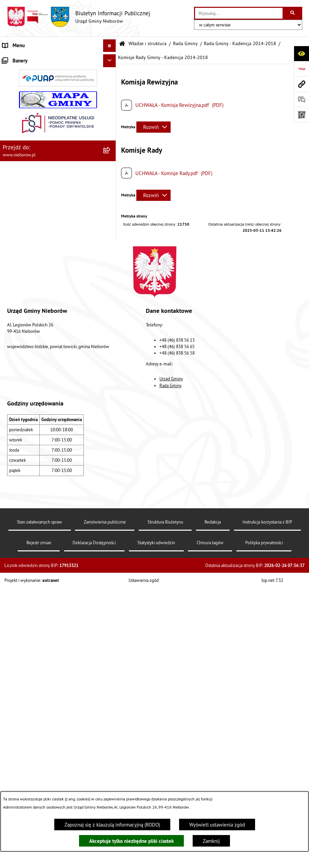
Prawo (9, 316)
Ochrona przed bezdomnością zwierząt (44, 354)
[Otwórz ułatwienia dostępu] (301, 53)
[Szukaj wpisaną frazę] (293, 13)
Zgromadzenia (18, 431)
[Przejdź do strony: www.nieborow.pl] (301, 84)
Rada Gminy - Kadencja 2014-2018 (240, 43)
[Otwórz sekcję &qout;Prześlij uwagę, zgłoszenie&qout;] (301, 99)
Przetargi (12, 303)
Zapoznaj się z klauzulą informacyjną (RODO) (112, 824)
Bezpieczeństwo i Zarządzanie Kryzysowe (47, 405)
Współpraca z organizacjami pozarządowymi (50, 418)
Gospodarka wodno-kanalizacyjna (38, 380)
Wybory (11, 494)
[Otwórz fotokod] (301, 114)
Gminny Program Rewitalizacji (34, 481)
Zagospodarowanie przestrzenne (38, 392)
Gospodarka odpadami (26, 367)
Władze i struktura (22, 58)
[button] (111, 58)
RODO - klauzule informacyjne (35, 519)
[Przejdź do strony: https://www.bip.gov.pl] (301, 68)
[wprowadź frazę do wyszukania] (239, 13)
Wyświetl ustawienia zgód (217, 824)
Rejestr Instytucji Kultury (29, 456)
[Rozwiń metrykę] (153, 127)
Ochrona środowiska (24, 341)
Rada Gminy (185, 43)
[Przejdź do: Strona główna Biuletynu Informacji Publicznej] (122, 44)
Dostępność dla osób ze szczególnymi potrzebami (43, 536)
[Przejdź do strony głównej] (78, 17)
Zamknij (211, 841)
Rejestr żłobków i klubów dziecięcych (43, 469)
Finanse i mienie (20, 329)
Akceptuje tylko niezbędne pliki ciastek (131, 841)
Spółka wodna (18, 507)
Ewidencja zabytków (24, 443)
